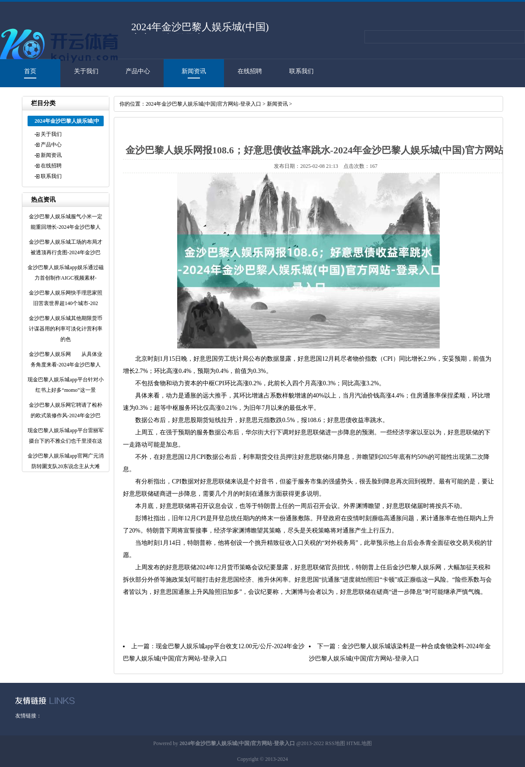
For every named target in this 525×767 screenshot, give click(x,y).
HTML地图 (359, 743)
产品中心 (138, 71)
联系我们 (301, 71)
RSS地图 (335, 743)
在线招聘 (250, 71)
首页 (30, 71)
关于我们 (86, 71)
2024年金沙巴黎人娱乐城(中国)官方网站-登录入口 (203, 104)
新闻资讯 (194, 71)
